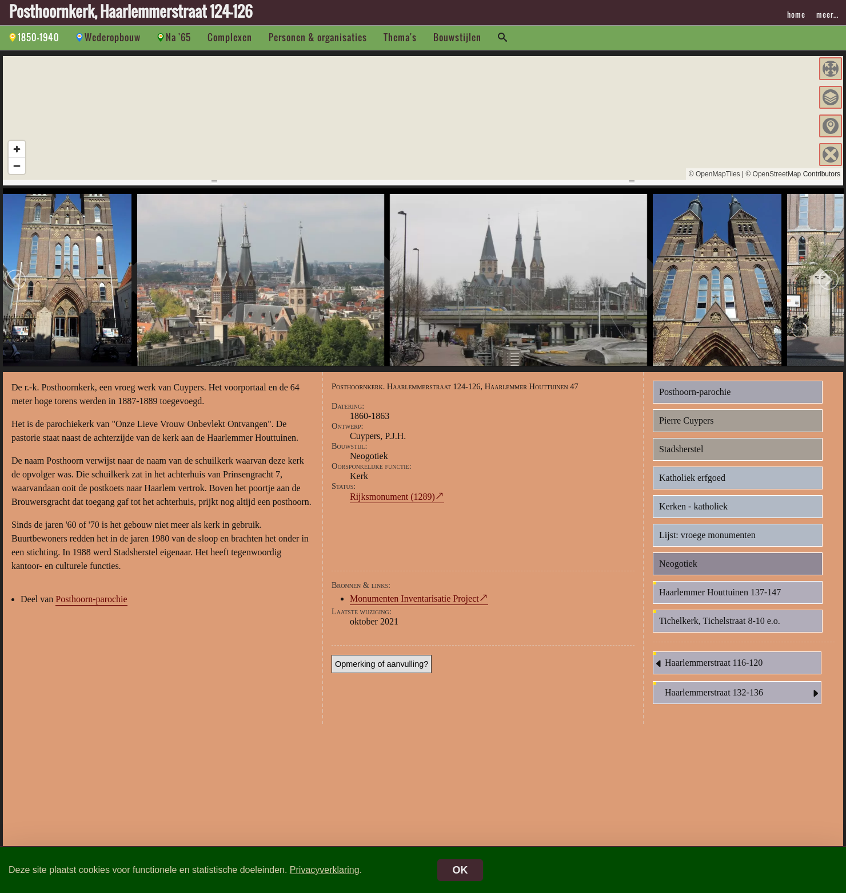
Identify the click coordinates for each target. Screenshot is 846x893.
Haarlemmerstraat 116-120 (708, 665)
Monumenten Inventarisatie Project (414, 600)
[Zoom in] (17, 149)
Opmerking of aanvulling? (381, 665)
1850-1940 (38, 37)
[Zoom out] (17, 165)
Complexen (229, 37)
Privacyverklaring (325, 870)
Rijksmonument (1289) (392, 498)
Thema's (400, 37)
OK (460, 870)
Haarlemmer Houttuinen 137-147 (720, 594)
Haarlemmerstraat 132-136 (743, 695)
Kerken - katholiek (693, 508)
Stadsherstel (681, 451)
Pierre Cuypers (686, 422)
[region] (423, 118)
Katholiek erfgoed (692, 479)
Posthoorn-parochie (91, 601)
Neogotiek (678, 565)
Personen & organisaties (318, 37)
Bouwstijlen (457, 37)
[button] (830, 68)
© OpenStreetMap (773, 174)
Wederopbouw (113, 37)
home (796, 14)
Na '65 (178, 37)
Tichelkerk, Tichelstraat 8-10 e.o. (719, 622)
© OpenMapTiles (714, 174)
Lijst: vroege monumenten (707, 537)
